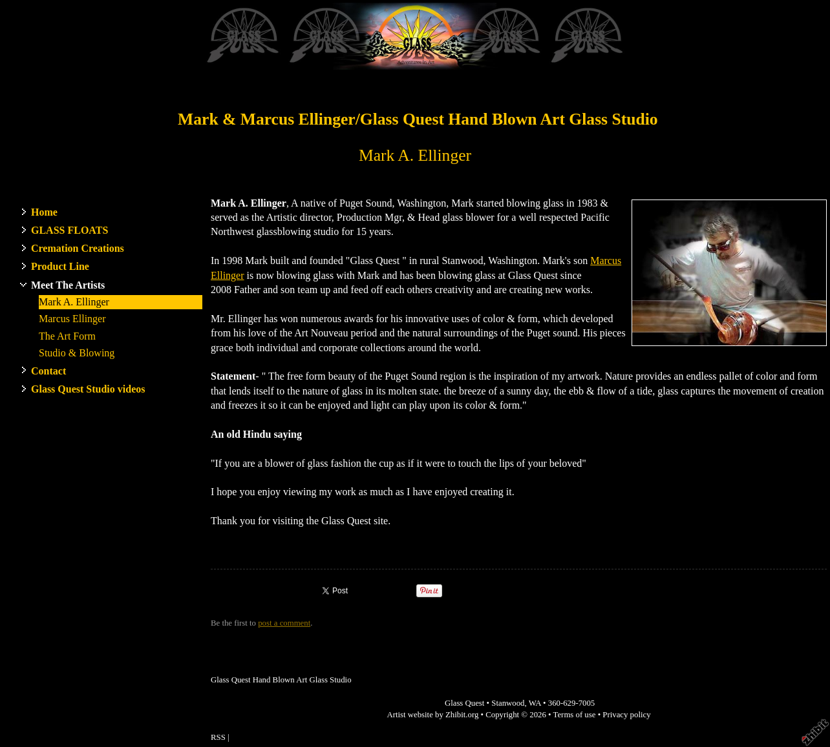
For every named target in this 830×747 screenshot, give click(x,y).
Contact (48, 370)
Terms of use (574, 714)
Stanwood (507, 703)
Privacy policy (626, 714)
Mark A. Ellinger (74, 301)
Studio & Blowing (76, 352)
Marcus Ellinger (72, 318)
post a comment (284, 623)
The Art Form (67, 336)
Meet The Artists (68, 285)
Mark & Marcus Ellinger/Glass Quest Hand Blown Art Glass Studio (418, 119)
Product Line (60, 266)
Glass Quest (465, 703)
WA (535, 703)
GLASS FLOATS (69, 230)
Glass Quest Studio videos (88, 389)
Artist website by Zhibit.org (432, 714)
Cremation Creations (77, 248)
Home (44, 212)
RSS (218, 737)
